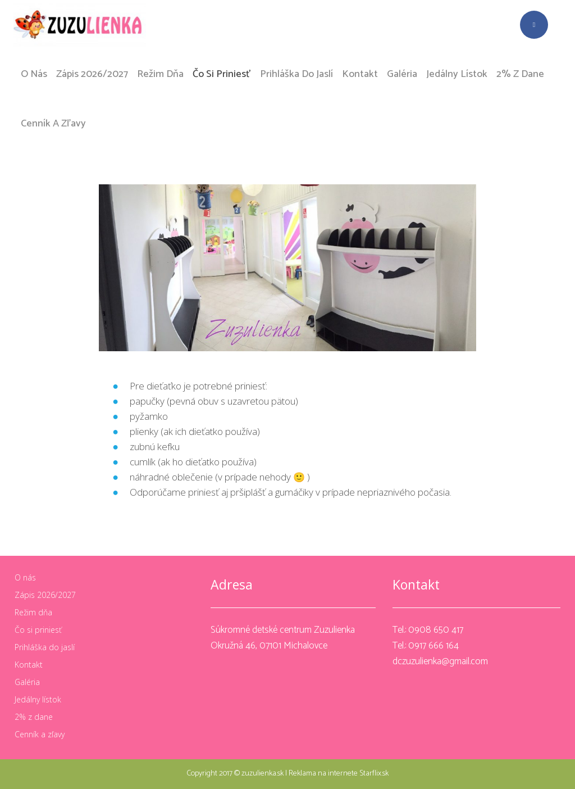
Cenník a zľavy (40, 734)
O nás (25, 578)
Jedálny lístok (38, 700)
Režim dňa (33, 612)
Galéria (27, 682)
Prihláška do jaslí (45, 647)
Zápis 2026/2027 (45, 595)
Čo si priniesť (38, 630)
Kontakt (29, 665)
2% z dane (34, 717)
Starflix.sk (374, 773)
